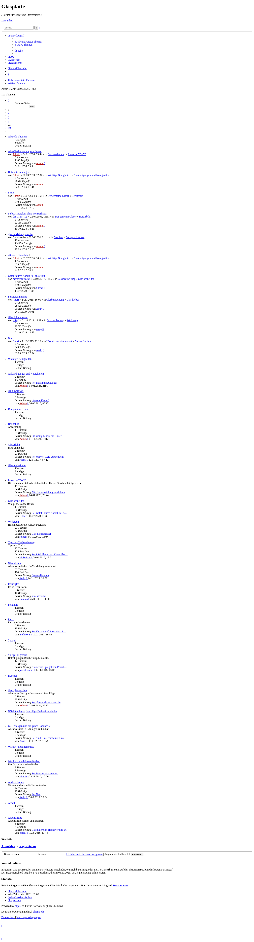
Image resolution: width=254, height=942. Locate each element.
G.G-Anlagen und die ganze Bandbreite (29, 725)
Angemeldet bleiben (117, 854)
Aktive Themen (16, 83)
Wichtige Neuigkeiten (59, 175)
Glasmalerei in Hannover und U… (49, 829)
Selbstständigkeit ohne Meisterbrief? (27, 213)
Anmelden (8, 846)
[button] (8, 100)
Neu (10, 338)
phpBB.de (38, 911)
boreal (22, 832)
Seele (11, 192)
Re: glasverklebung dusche (45, 702)
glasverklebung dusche (20, 234)
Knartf (22, 459)
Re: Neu (35, 794)
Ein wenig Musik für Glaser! (46, 435)
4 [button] (8, 118)
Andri (16, 299)
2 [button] (8, 112)
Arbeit (11, 803)
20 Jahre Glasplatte (18, 255)
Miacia (23, 776)
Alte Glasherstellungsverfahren (24, 151)
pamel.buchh (26, 670)
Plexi (11, 619)
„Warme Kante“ (40, 400)
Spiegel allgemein (17, 655)
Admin (16, 154)
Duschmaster (120, 885)
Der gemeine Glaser (58, 195)
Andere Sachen (82, 341)
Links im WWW (77, 154)
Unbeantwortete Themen (21, 80)
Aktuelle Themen (17, 136)
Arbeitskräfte (15, 817)
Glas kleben (73, 299)
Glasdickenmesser (17, 317)
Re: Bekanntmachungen (44, 382)
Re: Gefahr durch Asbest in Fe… (49, 513)
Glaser (39, 287)
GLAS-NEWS (15, 391)
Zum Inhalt (7, 20)
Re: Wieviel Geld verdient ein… (48, 456)
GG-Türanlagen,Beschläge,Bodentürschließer (32, 711)
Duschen (58, 237)
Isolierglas (13, 584)
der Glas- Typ (20, 216)
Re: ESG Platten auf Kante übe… (49, 554)
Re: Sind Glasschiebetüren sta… (48, 738)
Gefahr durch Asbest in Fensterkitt (26, 275)
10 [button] (9, 127)
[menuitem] (28, 41)
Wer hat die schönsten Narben (24, 761)
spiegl (16, 320)
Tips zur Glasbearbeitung (21, 542)
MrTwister (25, 557)
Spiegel (12, 640)
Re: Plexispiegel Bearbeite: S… (48, 631)
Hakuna (23, 599)
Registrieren (27, 846)
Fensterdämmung (17, 296)
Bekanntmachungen (18, 172)
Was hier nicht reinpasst (59, 341)
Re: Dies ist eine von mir (44, 773)
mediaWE (24, 634)
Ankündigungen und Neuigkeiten (91, 175)
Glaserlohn (14, 444)
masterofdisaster (21, 278)
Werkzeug (72, 320)
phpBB (18, 905)
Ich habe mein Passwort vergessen (84, 854)
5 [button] (8, 121)
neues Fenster (38, 596)
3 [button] (8, 115)
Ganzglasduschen (75, 237)
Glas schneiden (86, 278)
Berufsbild (77, 195)
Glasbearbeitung (56, 154)
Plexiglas (13, 604)
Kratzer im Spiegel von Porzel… (49, 667)
